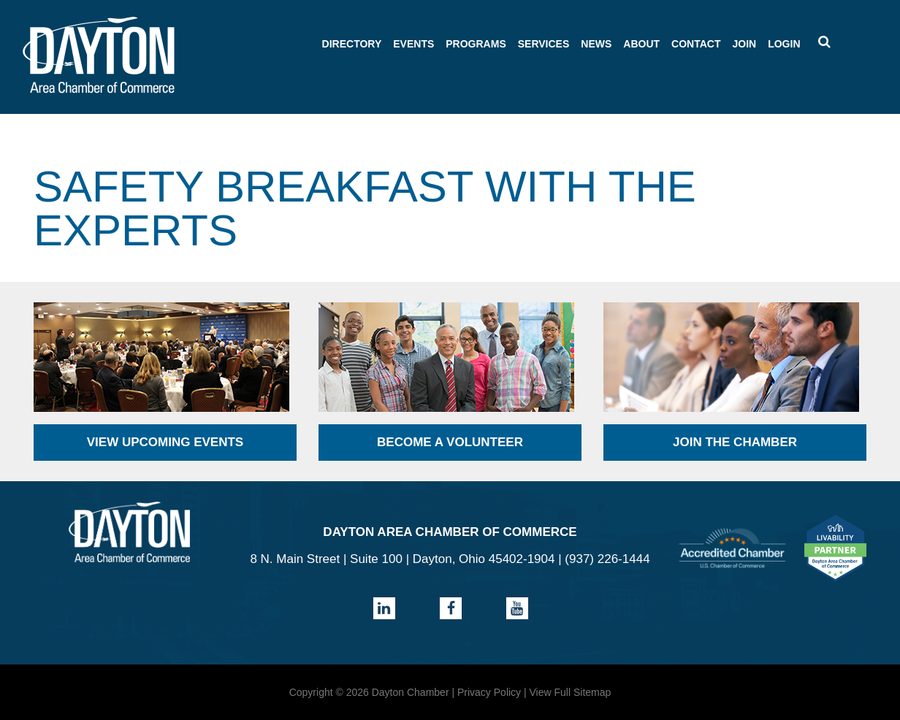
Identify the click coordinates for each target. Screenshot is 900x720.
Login (784, 44)
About (641, 44)
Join (744, 44)
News (596, 44)
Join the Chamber (735, 442)
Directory (352, 44)
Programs (476, 44)
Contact (695, 44)
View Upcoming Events (165, 442)
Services (544, 44)
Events (413, 44)
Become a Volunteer (450, 442)
